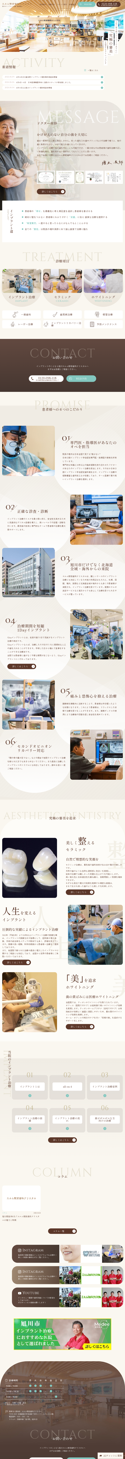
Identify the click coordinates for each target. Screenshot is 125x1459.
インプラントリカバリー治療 (62, 324)
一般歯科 (21, 314)
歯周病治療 (62, 314)
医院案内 (43, 4)
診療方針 (51, 4)
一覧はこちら (91, 70)
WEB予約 (86, 4)
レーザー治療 (21, 324)
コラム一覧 (64, 1231)
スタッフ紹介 (62, 4)
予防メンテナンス (103, 324)
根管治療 (103, 314)
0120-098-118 (108, 4)
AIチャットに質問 (114, 1456)
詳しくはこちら (53, 191)
